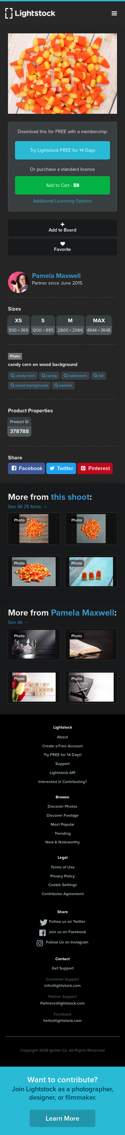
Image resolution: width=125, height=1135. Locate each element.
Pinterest (95, 468)
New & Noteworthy (62, 842)
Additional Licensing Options (62, 201)
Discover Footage (63, 815)
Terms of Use (63, 867)
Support (62, 764)
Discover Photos (62, 806)
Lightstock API (62, 773)
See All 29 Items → (27, 506)
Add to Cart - (62, 185)
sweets (63, 385)
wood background (29, 385)
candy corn (23, 376)
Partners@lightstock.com (62, 1003)
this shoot (70, 496)
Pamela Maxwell (56, 276)
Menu (114, 13)
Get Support (63, 968)
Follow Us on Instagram (67, 942)
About (62, 737)
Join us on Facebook (67, 932)
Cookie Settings (62, 885)
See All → (18, 622)
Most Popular (62, 824)
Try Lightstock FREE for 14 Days (62, 150)
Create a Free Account (62, 746)
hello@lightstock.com (62, 1021)
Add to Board (62, 228)
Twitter (61, 468)
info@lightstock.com (62, 986)
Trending (63, 833)
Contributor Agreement (63, 894)
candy (49, 376)
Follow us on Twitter (67, 921)
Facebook (26, 468)
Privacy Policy (62, 876)
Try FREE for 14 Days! (63, 755)
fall (99, 376)
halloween (75, 376)
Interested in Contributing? (62, 782)
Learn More (62, 1118)
